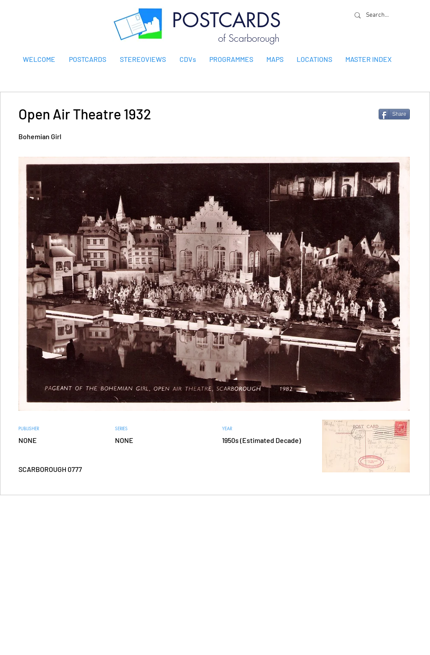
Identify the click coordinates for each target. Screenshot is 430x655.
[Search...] (379, 15)
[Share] (394, 114)
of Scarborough (249, 38)
